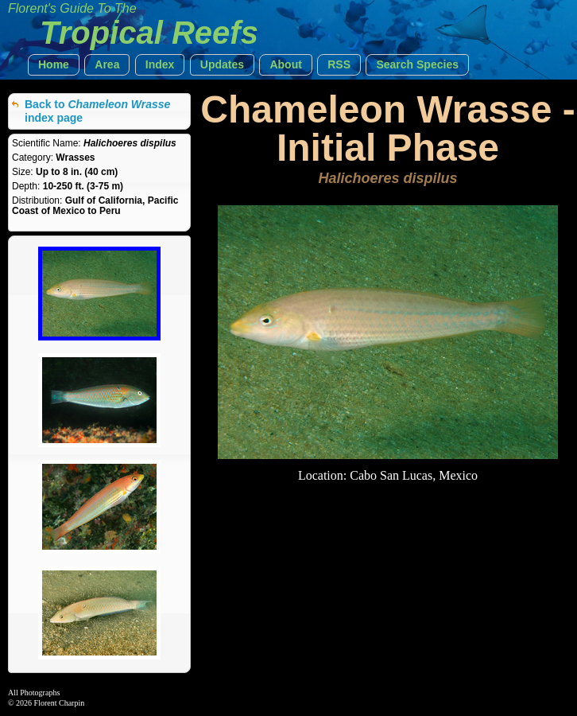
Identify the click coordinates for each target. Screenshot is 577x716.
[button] (53, 65)
